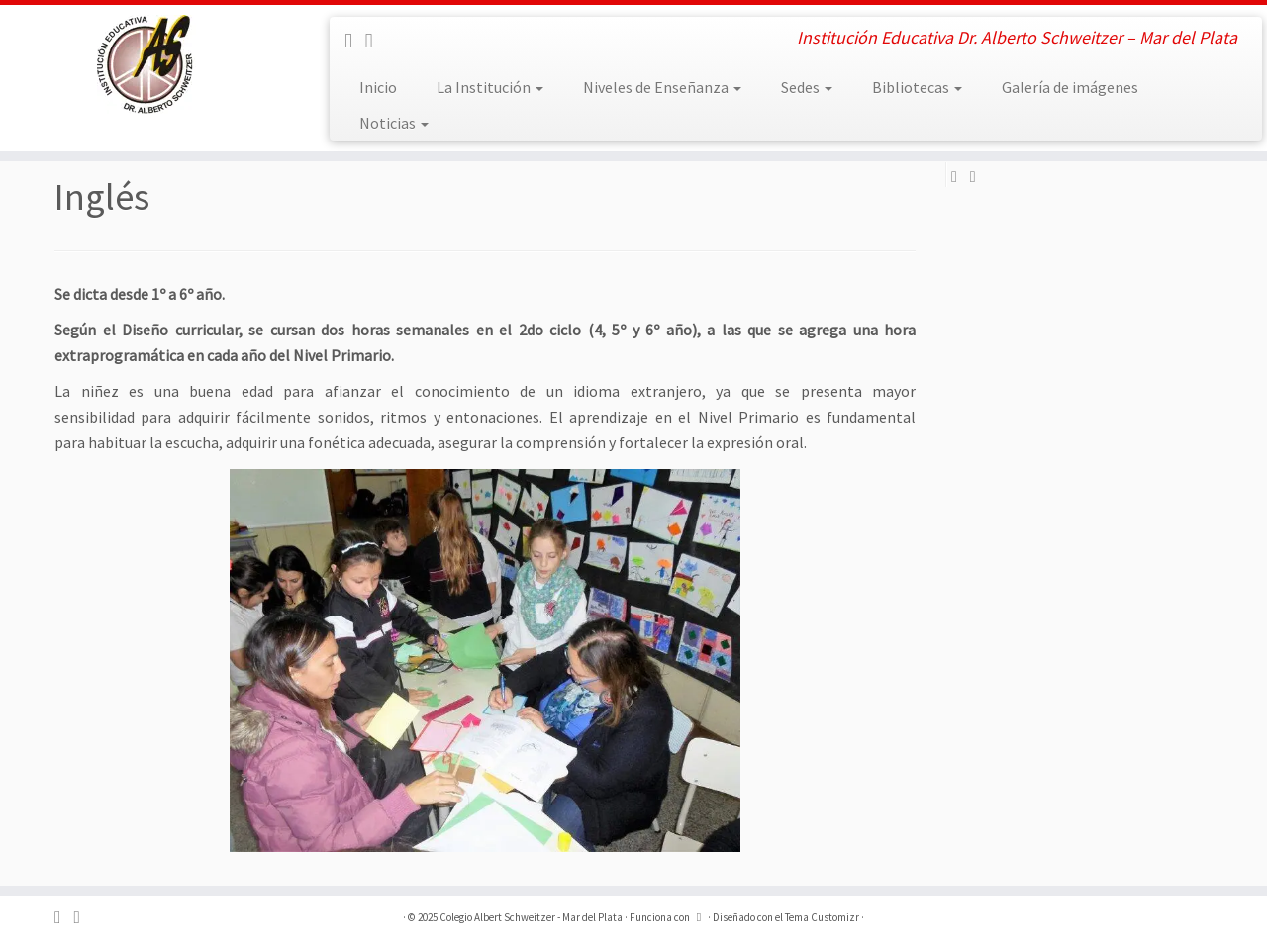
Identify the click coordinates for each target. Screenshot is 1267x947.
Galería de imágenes (1070, 87)
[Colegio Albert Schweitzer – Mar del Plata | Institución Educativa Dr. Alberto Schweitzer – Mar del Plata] (146, 64)
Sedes (806, 87)
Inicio (378, 87)
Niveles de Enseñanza (662, 87)
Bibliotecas (917, 87)
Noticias (394, 123)
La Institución (490, 87)
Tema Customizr (822, 917)
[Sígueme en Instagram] (375, 40)
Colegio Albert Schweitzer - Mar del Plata (531, 917)
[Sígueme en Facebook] (354, 40)
